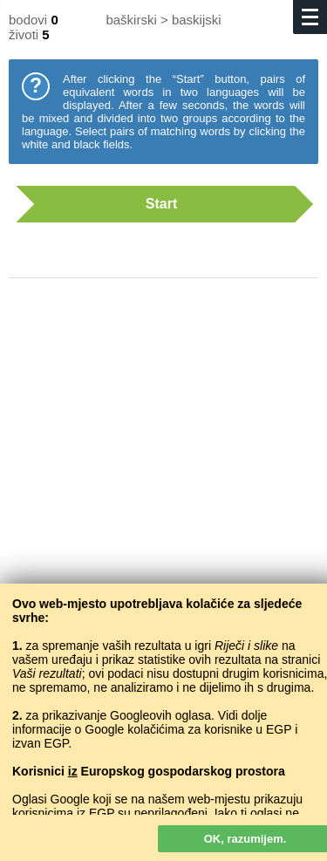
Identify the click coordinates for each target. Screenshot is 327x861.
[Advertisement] (163, 473)
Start (155, 204)
